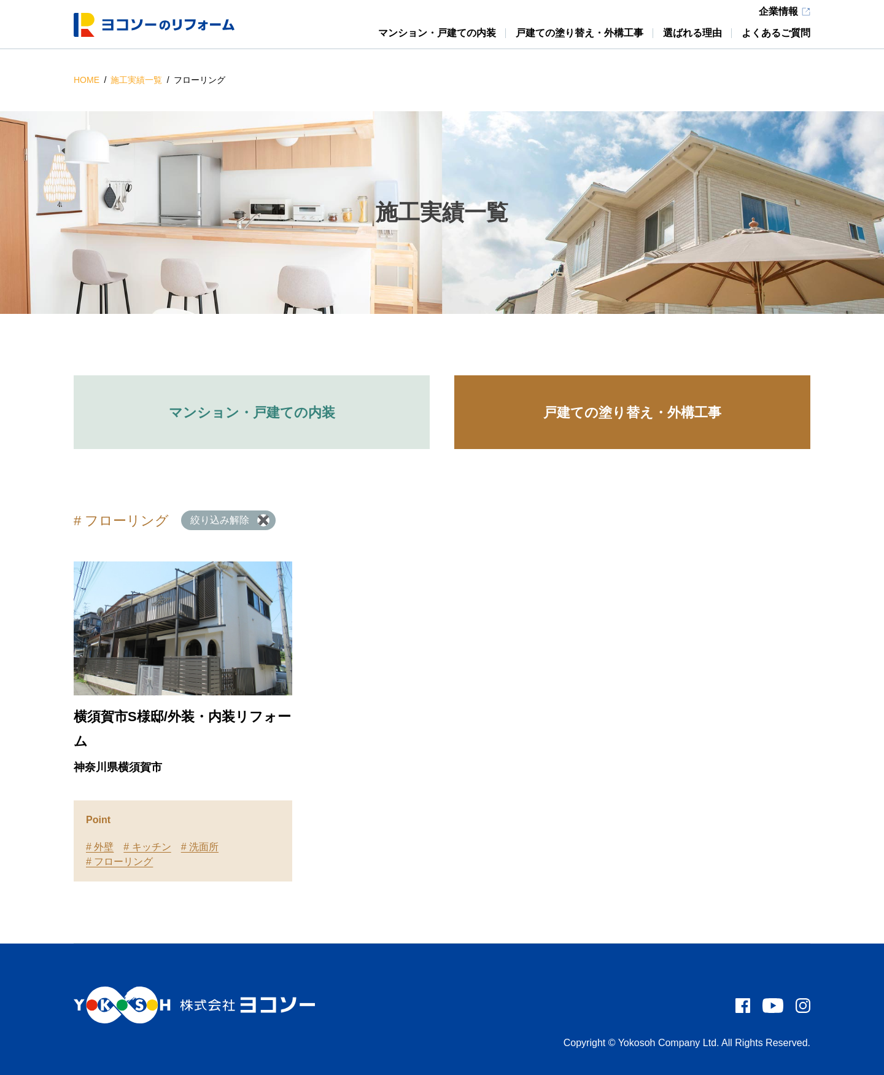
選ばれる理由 (692, 33)
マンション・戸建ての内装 (437, 33)
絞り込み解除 (219, 520)
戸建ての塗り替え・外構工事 (579, 33)
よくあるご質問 (776, 33)
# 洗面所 (200, 847)
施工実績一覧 (137, 80)
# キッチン (147, 847)
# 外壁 (100, 847)
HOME (88, 80)
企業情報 (778, 12)
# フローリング (119, 861)
